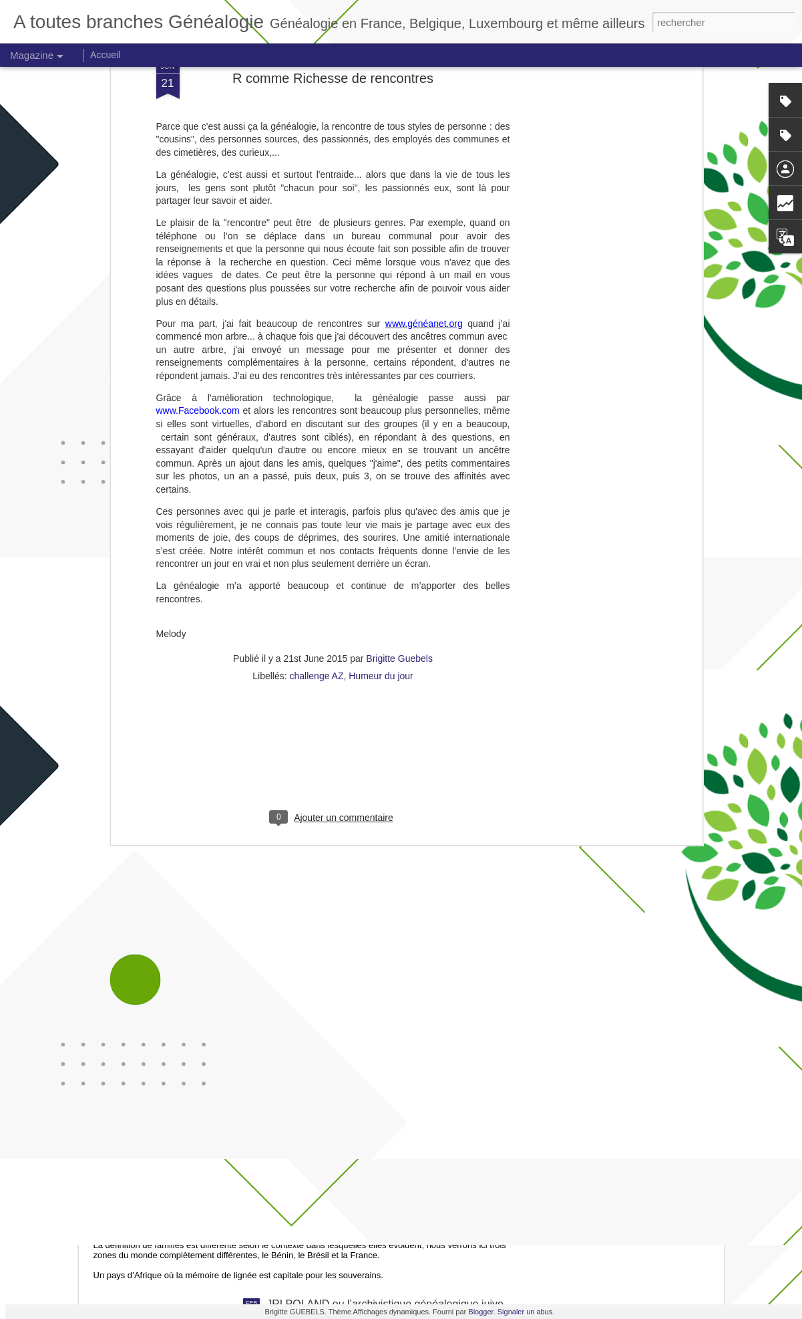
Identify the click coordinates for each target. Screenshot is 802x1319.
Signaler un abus (525, 1312)
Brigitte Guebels (399, 478)
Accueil (105, 54)
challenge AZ (317, 496)
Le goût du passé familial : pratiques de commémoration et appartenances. (294, 1171)
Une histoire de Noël (314, 1019)
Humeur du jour (381, 496)
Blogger (480, 1312)
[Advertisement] (333, 582)
